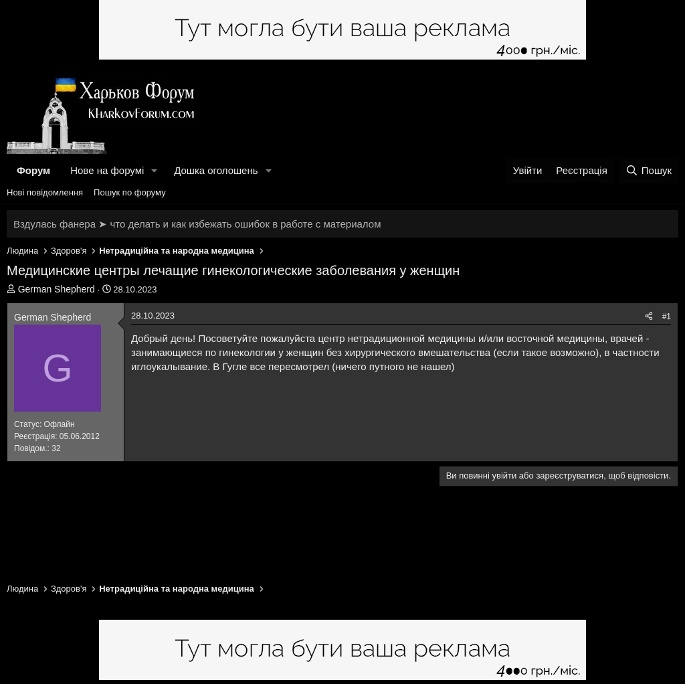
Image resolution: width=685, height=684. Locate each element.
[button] (154, 170)
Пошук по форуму (130, 192)
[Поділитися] (649, 317)
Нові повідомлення (45, 192)
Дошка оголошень (216, 170)
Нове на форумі (107, 170)
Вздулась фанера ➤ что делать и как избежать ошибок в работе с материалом (197, 224)
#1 (666, 316)
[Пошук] (648, 170)
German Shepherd (56, 289)
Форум (33, 170)
